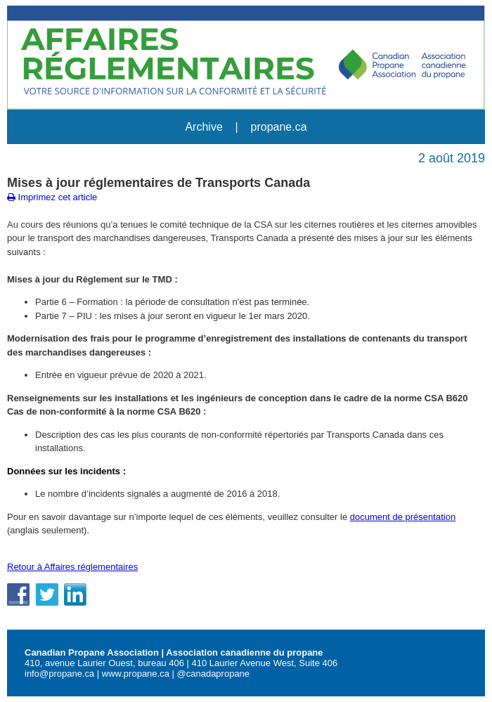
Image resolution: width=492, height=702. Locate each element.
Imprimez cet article (52, 197)
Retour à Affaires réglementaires (72, 566)
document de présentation (402, 517)
